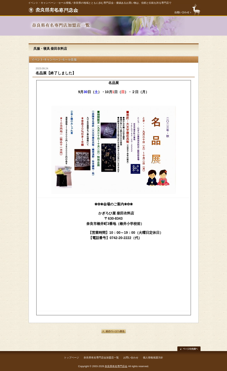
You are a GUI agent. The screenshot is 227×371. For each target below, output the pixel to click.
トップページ (71, 357)
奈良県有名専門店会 (116, 366)
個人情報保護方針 (153, 357)
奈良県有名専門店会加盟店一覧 (101, 357)
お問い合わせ (130, 357)
